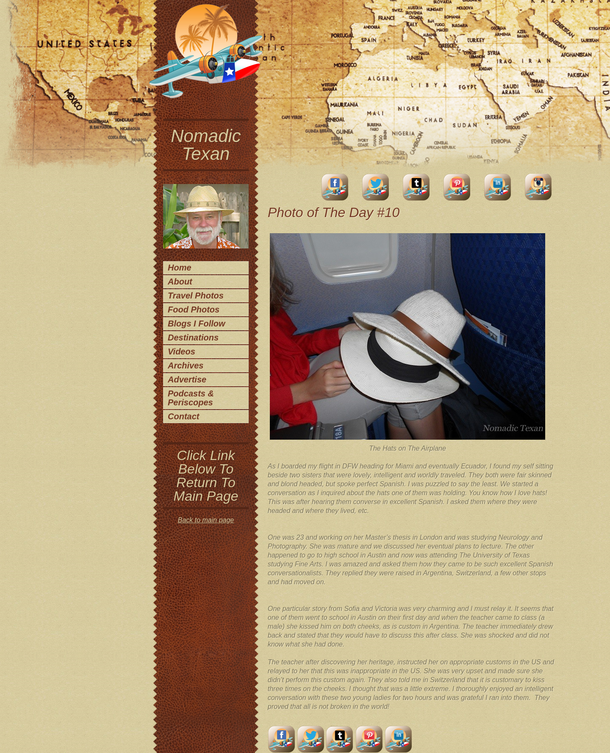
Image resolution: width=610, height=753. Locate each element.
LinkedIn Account (497, 187)
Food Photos (193, 309)
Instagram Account (538, 187)
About (180, 281)
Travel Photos (196, 295)
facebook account (335, 187)
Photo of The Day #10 (333, 212)
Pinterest (457, 187)
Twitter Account (375, 187)
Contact (183, 416)
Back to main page (206, 520)
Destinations (193, 337)
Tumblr (416, 187)
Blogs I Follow (196, 323)
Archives (186, 365)
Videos (181, 351)
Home (179, 267)
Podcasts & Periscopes (191, 398)
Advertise (187, 379)
